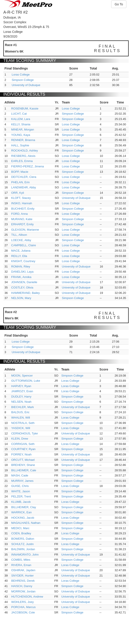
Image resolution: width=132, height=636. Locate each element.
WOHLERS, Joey (22, 602)
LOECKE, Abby (21, 240)
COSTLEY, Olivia (22, 287)
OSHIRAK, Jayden (23, 570)
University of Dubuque (26, 85)
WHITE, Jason (20, 491)
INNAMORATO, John (24, 554)
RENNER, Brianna (23, 140)
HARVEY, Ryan (21, 386)
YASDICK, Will (20, 428)
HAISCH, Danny (21, 586)
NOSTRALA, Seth (22, 423)
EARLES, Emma (22, 161)
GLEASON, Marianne (25, 229)
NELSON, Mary (21, 298)
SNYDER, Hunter (22, 575)
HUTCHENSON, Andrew (27, 596)
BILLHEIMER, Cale (23, 470)
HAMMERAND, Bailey (25, 293)
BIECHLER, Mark (22, 407)
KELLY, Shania (20, 124)
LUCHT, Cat (19, 113)
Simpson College (23, 80)
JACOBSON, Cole (23, 612)
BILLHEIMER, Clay (23, 507)
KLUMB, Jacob (21, 501)
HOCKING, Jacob (22, 517)
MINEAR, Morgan (22, 129)
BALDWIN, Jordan (23, 549)
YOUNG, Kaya (20, 135)
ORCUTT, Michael (23, 459)
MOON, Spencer (22, 375)
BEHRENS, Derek (23, 580)
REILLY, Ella (19, 256)
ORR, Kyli (17, 192)
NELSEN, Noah (21, 401)
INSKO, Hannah (21, 203)
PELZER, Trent (21, 496)
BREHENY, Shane (23, 465)
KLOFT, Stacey (21, 198)
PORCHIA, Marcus (23, 607)
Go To (119, 4)
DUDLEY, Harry (21, 396)
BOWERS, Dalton (22, 538)
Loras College (21, 74)
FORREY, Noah (21, 454)
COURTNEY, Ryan (23, 449)
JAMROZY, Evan (22, 391)
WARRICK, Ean (21, 512)
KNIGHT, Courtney (23, 261)
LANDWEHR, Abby (23, 187)
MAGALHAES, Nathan (25, 522)
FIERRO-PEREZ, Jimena (27, 166)
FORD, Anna (19, 213)
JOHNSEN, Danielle (24, 282)
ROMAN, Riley (20, 266)
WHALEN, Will (20, 417)
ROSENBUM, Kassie (24, 108)
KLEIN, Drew (19, 438)
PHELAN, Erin (20, 182)
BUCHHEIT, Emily (22, 208)
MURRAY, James (22, 480)
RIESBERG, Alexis (23, 156)
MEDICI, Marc (20, 528)
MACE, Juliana (20, 250)
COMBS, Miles (20, 559)
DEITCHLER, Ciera (23, 177)
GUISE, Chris (20, 486)
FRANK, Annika (21, 277)
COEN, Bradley (21, 533)
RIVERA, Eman (21, 565)
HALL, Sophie (20, 145)
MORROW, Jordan (23, 591)
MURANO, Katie (21, 219)
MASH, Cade (19, 475)
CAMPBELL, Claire (23, 245)
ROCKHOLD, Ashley (24, 150)
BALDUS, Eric (20, 412)
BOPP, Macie (19, 171)
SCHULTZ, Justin (22, 544)
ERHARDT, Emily (22, 224)
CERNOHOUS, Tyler (24, 433)
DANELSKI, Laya (22, 271)
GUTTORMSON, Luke (25, 380)
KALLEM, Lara (20, 119)
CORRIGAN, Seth (22, 444)
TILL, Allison (19, 234)
